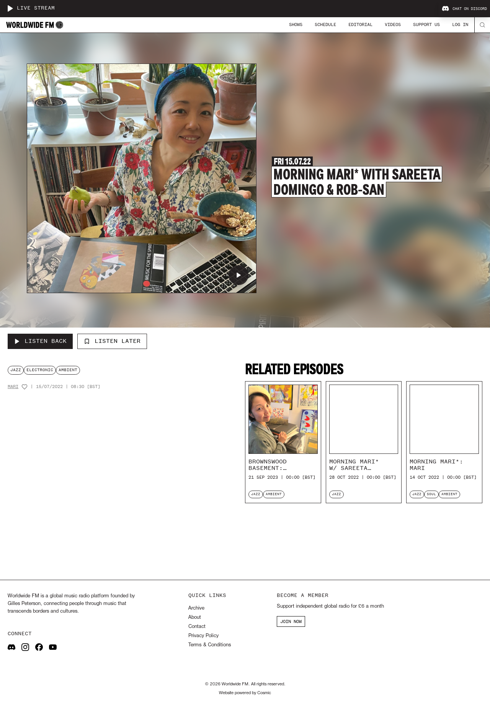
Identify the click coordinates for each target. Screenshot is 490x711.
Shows (295, 24)
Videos (393, 24)
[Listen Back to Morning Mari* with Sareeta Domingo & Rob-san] (40, 341)
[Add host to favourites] (24, 387)
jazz (15, 369)
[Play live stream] (10, 8)
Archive (196, 608)
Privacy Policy (203, 636)
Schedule (325, 24)
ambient (68, 369)
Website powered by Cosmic (245, 693)
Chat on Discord (464, 9)
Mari (13, 386)
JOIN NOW (291, 621)
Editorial (360, 24)
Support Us (426, 24)
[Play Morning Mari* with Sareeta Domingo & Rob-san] (238, 275)
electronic (39, 369)
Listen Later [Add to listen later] (112, 341)
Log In (460, 24)
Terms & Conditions (209, 645)
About (194, 617)
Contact (197, 627)
